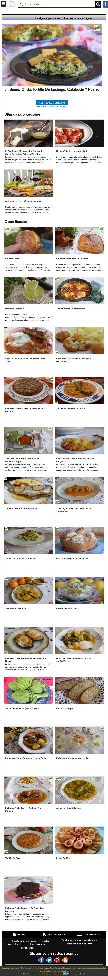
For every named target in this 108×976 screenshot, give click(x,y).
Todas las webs (26, 948)
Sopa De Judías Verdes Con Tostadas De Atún (25, 360)
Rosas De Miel (63, 858)
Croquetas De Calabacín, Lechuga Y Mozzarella (73, 360)
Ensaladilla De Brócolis (67, 608)
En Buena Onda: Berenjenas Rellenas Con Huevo (25, 660)
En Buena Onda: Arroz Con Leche (72, 758)
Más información (73, 974)
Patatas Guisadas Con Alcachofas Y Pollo (25, 758)
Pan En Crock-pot (65, 708)
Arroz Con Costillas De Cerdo (70, 408)
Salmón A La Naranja (15, 608)
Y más (82, 974)
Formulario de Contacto (79, 943)
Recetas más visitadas (24, 941)
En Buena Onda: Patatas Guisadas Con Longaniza (75, 460)
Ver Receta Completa (52, 102)
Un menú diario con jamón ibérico (72, 151)
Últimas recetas (37, 944)
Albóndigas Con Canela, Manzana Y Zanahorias (73, 510)
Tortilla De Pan (12, 858)
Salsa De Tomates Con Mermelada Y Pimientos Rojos (23, 460)
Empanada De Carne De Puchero (72, 258)
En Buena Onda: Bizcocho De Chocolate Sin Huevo (24, 909)
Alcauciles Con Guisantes (68, 808)
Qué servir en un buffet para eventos (23, 201)
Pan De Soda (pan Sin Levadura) (72, 558)
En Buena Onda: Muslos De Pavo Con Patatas (23, 810)
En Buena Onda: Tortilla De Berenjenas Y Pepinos (25, 410)
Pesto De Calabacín (14, 308)
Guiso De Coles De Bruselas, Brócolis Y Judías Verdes (75, 660)
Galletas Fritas (12, 258)
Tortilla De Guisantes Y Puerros (20, 558)
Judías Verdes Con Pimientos (70, 308)
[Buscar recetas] (56, 4)
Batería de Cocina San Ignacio (51, 106)
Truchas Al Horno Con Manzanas (21, 508)
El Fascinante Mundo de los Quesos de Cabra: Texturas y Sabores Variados (24, 153)
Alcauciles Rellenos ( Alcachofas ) (22, 708)
